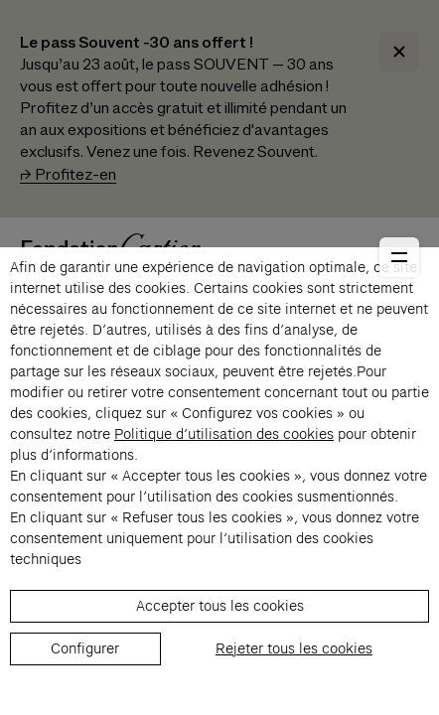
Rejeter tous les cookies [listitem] (294, 648)
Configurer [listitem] (85, 648)
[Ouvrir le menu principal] (399, 257)
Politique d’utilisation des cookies (224, 434)
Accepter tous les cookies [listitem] (220, 606)
